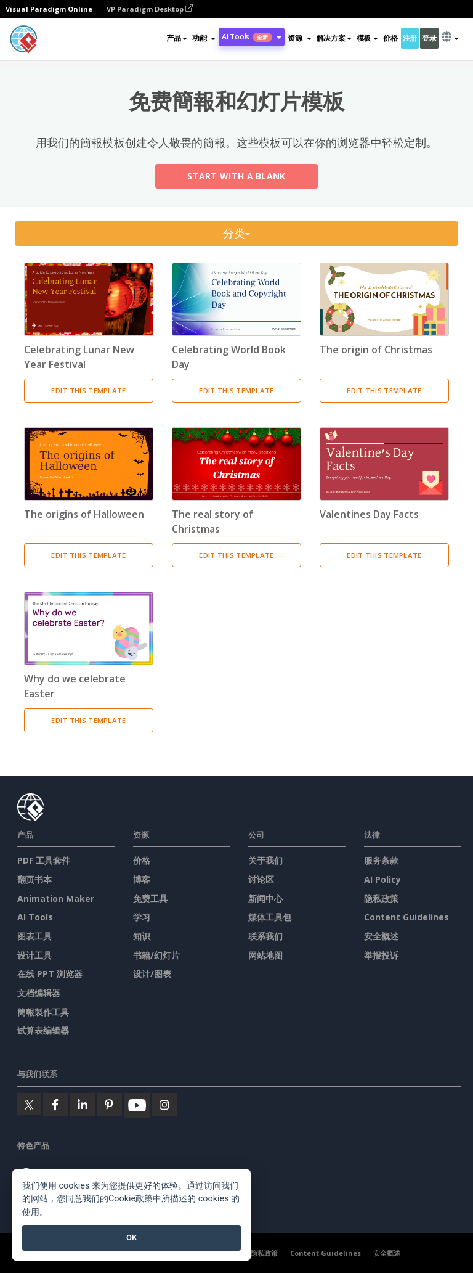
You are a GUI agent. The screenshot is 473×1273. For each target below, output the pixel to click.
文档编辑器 (38, 993)
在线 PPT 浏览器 (50, 974)
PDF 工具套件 (43, 860)
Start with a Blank (236, 176)
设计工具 (34, 955)
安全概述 (381, 936)
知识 (141, 936)
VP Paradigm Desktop (150, 9)
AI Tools (35, 917)
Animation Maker (55, 898)
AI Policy (382, 879)
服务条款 (381, 860)
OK (131, 1237)
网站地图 (265, 955)
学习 (141, 917)
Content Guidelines (406, 917)
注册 (410, 38)
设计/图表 (152, 974)
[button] (203, 38)
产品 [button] (176, 38)
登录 (429, 38)
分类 (237, 233)
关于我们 (265, 860)
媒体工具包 (269, 917)
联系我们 (265, 936)
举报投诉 (381, 955)
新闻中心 (265, 898)
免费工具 (150, 898)
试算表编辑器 (43, 1030)
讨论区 (261, 879)
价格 (390, 38)
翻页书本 (34, 879)
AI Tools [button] (251, 36)
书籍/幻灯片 (156, 955)
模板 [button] (367, 38)
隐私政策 (381, 898)
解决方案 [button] (334, 38)
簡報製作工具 (43, 1012)
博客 (141, 879)
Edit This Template (88, 390)
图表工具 (34, 936)
